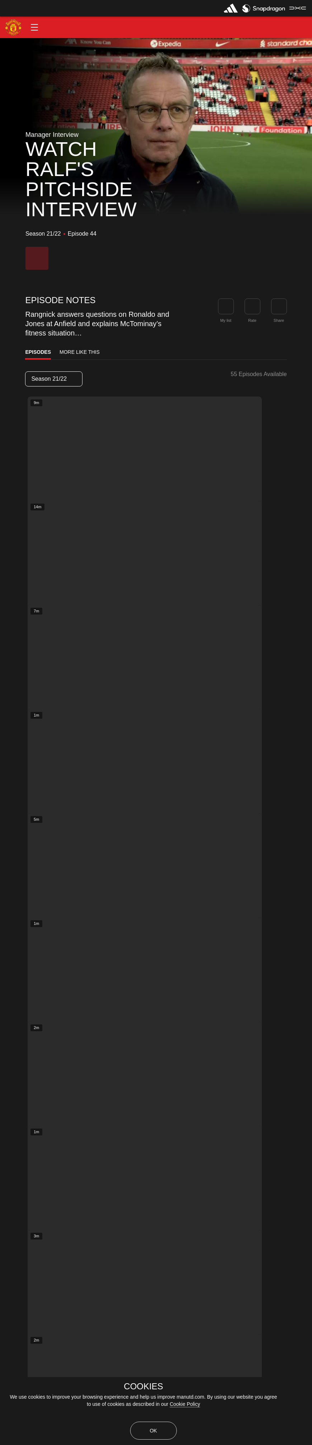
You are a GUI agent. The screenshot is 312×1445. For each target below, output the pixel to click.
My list (225, 320)
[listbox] (53, 378)
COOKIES (143, 1386)
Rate (252, 320)
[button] (34, 27)
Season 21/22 (53, 379)
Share (279, 320)
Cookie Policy (185, 1404)
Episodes (38, 352)
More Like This (80, 352)
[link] (279, 306)
